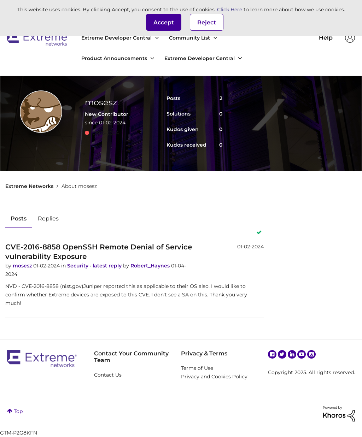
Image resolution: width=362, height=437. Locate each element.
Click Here (229, 9)
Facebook (272, 354)
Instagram (311, 354)
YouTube (301, 354)
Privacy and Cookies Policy (214, 376)
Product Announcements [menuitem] (114, 58)
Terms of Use (197, 368)
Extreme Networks (38, 38)
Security (78, 265)
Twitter (282, 354)
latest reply (108, 265)
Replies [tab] (48, 218)
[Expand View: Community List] (215, 38)
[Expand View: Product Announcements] (152, 58)
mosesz (23, 265)
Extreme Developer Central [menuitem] (116, 38)
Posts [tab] (19, 218)
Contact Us (108, 375)
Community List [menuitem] (189, 38)
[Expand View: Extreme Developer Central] (156, 38)
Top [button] (18, 411)
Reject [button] (206, 22)
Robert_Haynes (150, 265)
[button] (163, 22)
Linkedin (292, 354)
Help (326, 37)
